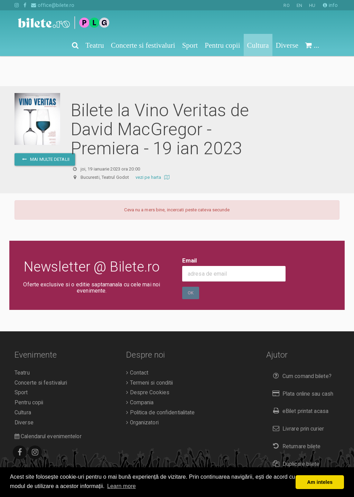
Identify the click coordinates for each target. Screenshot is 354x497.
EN (299, 5)
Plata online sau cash (302, 363)
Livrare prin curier (297, 398)
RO (286, 5)
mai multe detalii (44, 129)
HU (312, 5)
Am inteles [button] (320, 482)
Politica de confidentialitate (160, 382)
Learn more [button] (121, 486)
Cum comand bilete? (301, 346)
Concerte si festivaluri (41, 353)
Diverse (24, 392)
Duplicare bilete (295, 434)
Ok (191, 262)
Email (189, 230)
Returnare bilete (295, 416)
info (330, 5)
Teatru (22, 343)
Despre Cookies (147, 362)
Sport (21, 362)
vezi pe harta (153, 147)
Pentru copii (29, 372)
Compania (139, 372)
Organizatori (142, 392)
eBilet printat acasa (299, 381)
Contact (137, 343)
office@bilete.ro (52, 5)
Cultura (23, 382)
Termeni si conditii (149, 353)
